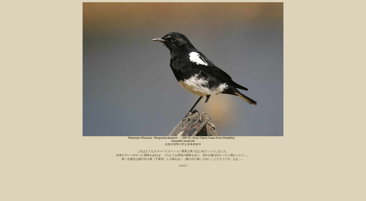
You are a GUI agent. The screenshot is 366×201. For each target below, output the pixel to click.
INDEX (183, 165)
